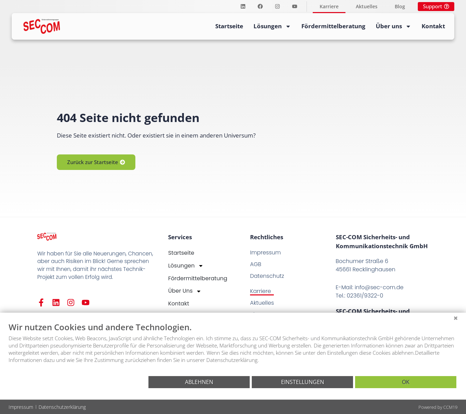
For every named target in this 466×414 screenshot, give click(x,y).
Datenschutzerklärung (62, 407)
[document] (233, 348)
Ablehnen (199, 382)
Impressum (265, 252)
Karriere (329, 6)
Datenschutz (267, 276)
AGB (255, 264)
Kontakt (433, 26)
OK (406, 382)
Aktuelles (366, 6)
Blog (400, 6)
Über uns (393, 26)
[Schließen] (456, 318)
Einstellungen (302, 382)
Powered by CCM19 (437, 407)
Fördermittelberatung (333, 26)
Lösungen (272, 26)
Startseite (229, 26)
